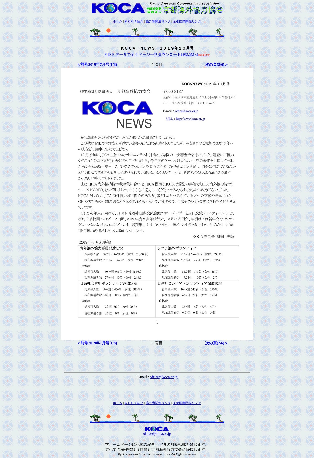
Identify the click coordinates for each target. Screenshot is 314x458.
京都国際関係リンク (187, 21)
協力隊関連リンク (158, 21)
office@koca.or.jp (164, 377)
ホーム (117, 21)
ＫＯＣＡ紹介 (133, 21)
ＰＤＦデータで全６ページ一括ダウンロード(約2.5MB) (157, 55)
